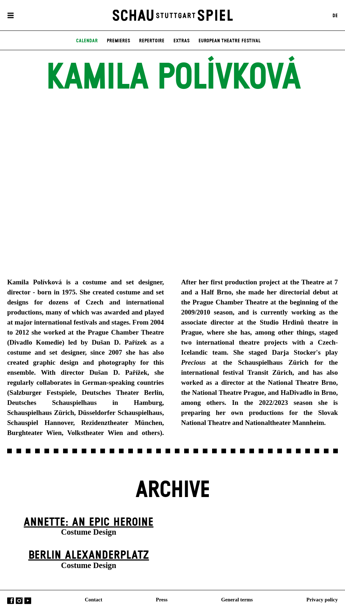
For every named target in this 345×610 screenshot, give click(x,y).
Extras (181, 40)
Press (162, 599)
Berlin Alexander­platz (88, 555)
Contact (93, 599)
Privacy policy (322, 599)
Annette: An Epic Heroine (88, 522)
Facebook (10, 600)
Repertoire (151, 40)
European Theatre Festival (229, 40)
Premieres (118, 40)
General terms (237, 599)
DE (335, 15)
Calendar (87, 40)
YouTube (27, 600)
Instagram (19, 600)
